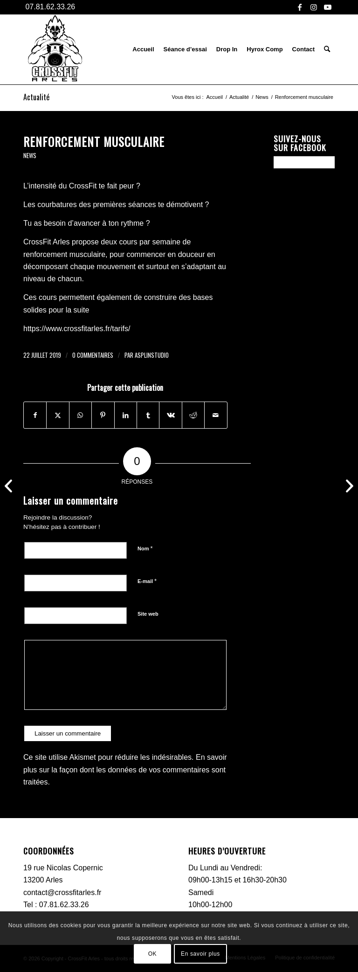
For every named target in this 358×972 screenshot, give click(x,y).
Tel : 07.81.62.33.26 (56, 905)
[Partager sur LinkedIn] (126, 415)
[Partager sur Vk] (170, 415)
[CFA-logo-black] (54, 49)
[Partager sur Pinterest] (103, 415)
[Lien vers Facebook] (299, 7)
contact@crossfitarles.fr (62, 892)
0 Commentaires (92, 355)
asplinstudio (152, 355)
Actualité (36, 97)
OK (152, 954)
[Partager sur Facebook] (35, 415)
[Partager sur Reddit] (193, 415)
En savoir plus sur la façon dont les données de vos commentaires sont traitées (125, 769)
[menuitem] (143, 49)
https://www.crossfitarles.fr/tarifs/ (76, 329)
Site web (148, 614)
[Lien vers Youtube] (328, 7)
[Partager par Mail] (216, 415)
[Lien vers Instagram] (313, 7)
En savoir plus (200, 954)
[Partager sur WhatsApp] (80, 415)
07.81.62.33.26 (49, 7)
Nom (145, 548)
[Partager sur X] (58, 415)
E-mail (147, 580)
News (29, 155)
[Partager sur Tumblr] (148, 415)
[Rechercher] (327, 49)
